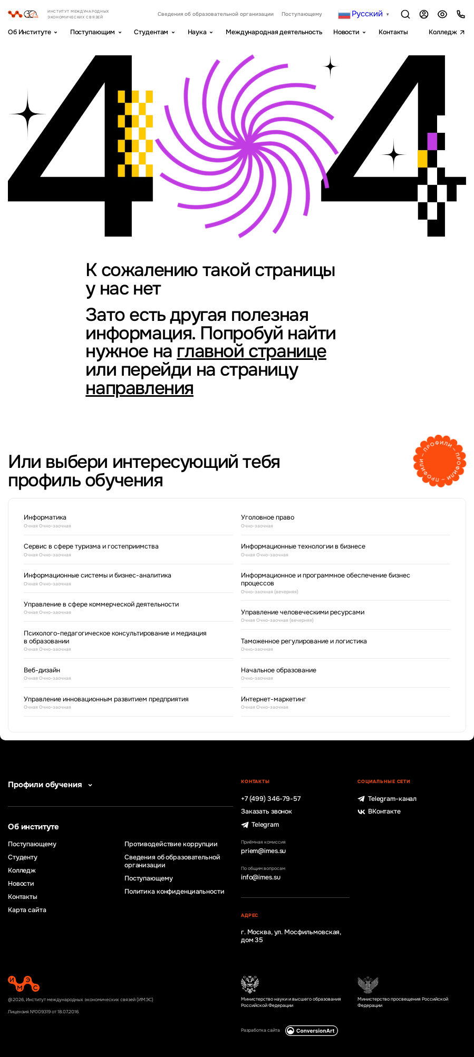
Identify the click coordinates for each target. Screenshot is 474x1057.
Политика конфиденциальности (174, 892)
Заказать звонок (266, 812)
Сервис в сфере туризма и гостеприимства (120, 551)
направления (139, 388)
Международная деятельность (274, 32)
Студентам (151, 32)
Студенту (22, 858)
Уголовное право (337, 522)
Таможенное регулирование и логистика (337, 645)
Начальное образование (337, 674)
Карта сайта (27, 910)
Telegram (260, 825)
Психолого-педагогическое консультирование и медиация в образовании (120, 641)
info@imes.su (260, 878)
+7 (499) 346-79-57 (271, 799)
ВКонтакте (379, 812)
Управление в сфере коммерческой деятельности (120, 608)
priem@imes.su (263, 851)
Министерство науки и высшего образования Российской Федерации (291, 1002)
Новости (346, 32)
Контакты (393, 32)
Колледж (443, 32)
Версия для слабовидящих (442, 14)
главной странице (251, 351)
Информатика (120, 522)
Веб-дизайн (120, 674)
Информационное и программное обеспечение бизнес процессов (337, 583)
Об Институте (29, 32)
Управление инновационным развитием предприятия (120, 703)
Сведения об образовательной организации (216, 14)
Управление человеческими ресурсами (337, 616)
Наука (197, 32)
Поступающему (302, 14)
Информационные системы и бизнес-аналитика (120, 580)
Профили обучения (51, 785)
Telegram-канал (387, 799)
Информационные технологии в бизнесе (337, 551)
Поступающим (92, 32)
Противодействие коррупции (171, 844)
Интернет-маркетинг (337, 703)
